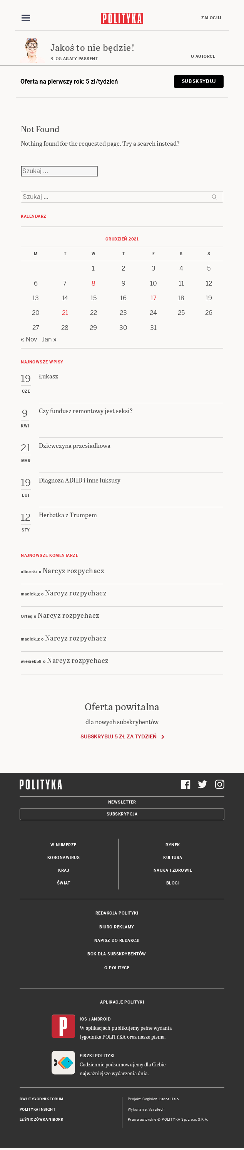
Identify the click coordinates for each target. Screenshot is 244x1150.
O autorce (203, 56)
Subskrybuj (199, 81)
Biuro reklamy (116, 927)
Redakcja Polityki (117, 913)
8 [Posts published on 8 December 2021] (93, 283)
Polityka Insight (37, 1109)
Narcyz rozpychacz (74, 570)
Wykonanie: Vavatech (146, 1109)
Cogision (149, 1099)
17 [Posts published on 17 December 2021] (153, 298)
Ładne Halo (169, 1099)
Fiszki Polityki (97, 1055)
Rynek (172, 844)
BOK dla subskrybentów (116, 954)
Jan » (49, 339)
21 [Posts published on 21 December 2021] (65, 313)
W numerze (63, 844)
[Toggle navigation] (26, 18)
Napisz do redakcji (117, 940)
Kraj (63, 870)
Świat (63, 883)
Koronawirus (63, 857)
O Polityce (116, 967)
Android (101, 1019)
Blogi (173, 883)
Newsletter (122, 802)
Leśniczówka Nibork (41, 1119)
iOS (83, 1019)
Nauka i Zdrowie (173, 870)
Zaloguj (211, 17)
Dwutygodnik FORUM (42, 1099)
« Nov (29, 339)
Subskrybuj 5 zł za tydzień (118, 736)
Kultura (172, 857)
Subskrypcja (122, 814)
